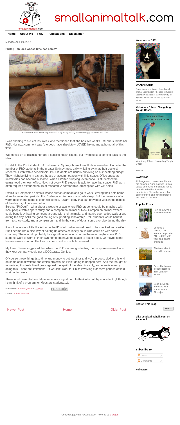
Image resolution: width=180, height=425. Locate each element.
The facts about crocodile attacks (162, 249)
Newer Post (15, 309)
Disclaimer (76, 33)
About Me (26, 33)
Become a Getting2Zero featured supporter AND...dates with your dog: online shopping (163, 234)
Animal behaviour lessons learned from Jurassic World (163, 270)
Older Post (118, 309)
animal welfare (21, 293)
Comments (145, 360)
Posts (142, 355)
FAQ (40, 33)
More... (139, 100)
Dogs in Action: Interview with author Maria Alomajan (161, 288)
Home (11, 33)
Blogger (114, 414)
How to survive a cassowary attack (163, 211)
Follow (139, 170)
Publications (56, 33)
